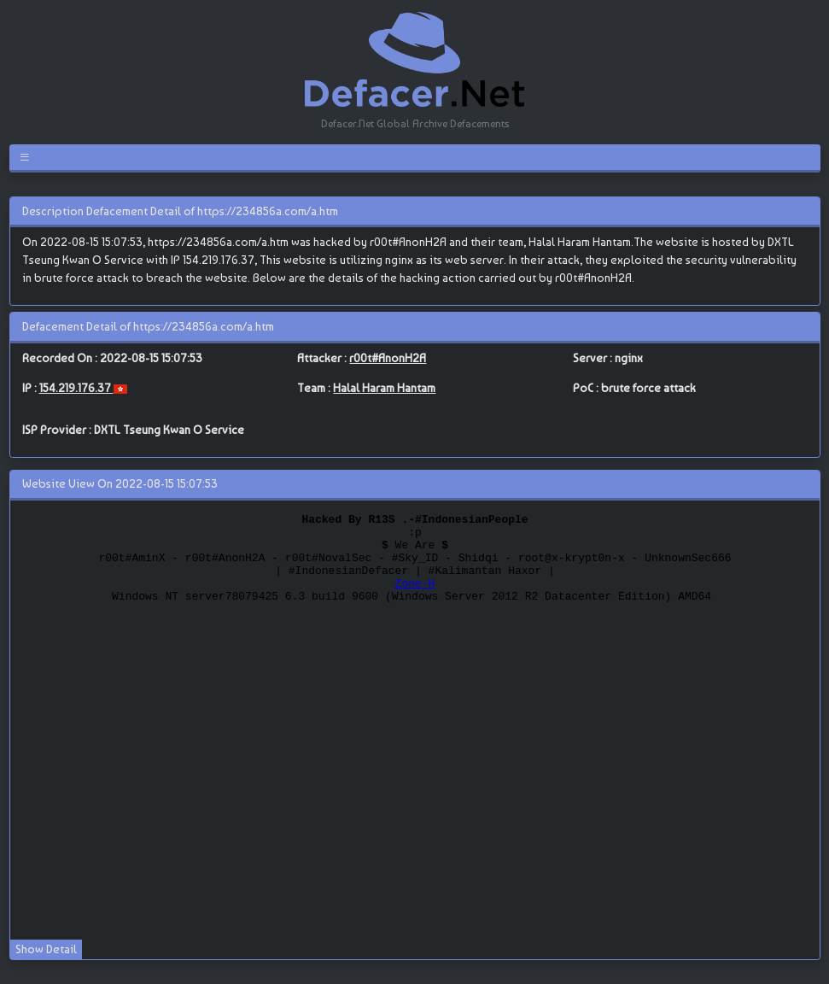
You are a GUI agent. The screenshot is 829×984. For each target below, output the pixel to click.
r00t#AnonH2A (387, 358)
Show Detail (46, 949)
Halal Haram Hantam (384, 388)
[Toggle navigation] (28, 157)
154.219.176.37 (76, 388)
